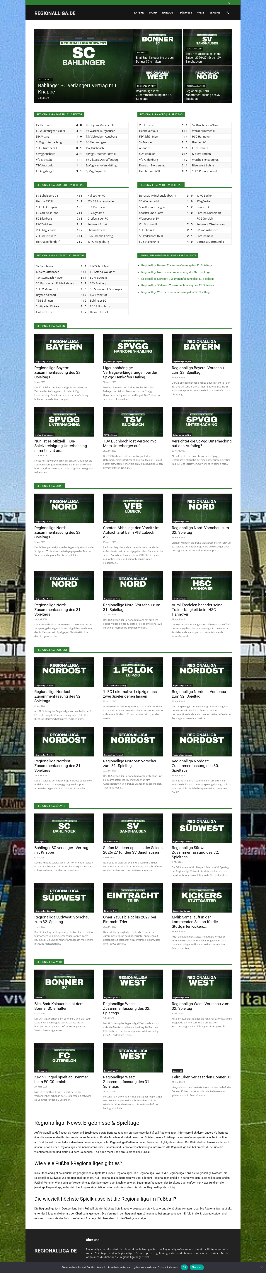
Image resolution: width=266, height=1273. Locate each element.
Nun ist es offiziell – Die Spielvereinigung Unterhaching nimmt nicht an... (60, 446)
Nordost (168, 12)
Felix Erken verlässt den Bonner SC (201, 1077)
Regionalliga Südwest (182, 841)
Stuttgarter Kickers (181, 911)
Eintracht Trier (110, 911)
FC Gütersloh (41, 1071)
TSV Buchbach (110, 435)
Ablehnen (197, 1267)
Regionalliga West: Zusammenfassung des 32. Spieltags (175, 292)
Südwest (186, 12)
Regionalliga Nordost (44, 685)
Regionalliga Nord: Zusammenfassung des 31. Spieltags (58, 610)
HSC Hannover (179, 598)
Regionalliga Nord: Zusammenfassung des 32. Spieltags (175, 272)
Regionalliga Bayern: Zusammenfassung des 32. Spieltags (176, 265)
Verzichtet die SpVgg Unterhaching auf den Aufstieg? (202, 443)
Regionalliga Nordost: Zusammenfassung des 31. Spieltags (58, 766)
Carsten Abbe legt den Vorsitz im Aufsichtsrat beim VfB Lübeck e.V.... (131, 532)
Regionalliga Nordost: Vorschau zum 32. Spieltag (199, 694)
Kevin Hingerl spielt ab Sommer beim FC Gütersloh (61, 1079)
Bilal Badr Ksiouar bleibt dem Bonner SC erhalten (58, 1006)
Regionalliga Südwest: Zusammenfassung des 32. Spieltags (178, 285)
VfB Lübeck (109, 521)
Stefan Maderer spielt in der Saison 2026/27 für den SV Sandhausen (133, 850)
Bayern (139, 12)
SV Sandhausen (194, 49)
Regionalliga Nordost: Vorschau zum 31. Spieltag (130, 763)
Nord (153, 12)
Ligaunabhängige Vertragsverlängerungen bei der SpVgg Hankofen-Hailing (130, 372)
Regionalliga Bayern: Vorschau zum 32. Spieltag (198, 370)
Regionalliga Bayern (44, 361)
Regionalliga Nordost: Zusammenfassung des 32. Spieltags (177, 278)
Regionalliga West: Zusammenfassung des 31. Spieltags (126, 1082)
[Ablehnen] (261, 1267)
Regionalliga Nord (196, 86)
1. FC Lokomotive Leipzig (115, 685)
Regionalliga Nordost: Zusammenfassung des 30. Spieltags (195, 766)
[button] (227, 13)
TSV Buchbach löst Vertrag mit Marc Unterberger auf (129, 443)
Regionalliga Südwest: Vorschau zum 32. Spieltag (62, 919)
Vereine (214, 12)
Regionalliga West (146, 86)
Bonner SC (142, 53)
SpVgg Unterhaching (44, 435)
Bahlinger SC (45, 80)
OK (184, 1267)
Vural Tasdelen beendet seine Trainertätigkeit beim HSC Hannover (197, 610)
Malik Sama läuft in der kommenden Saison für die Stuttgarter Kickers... (195, 922)
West (200, 12)
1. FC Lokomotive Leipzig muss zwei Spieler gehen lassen (130, 694)
